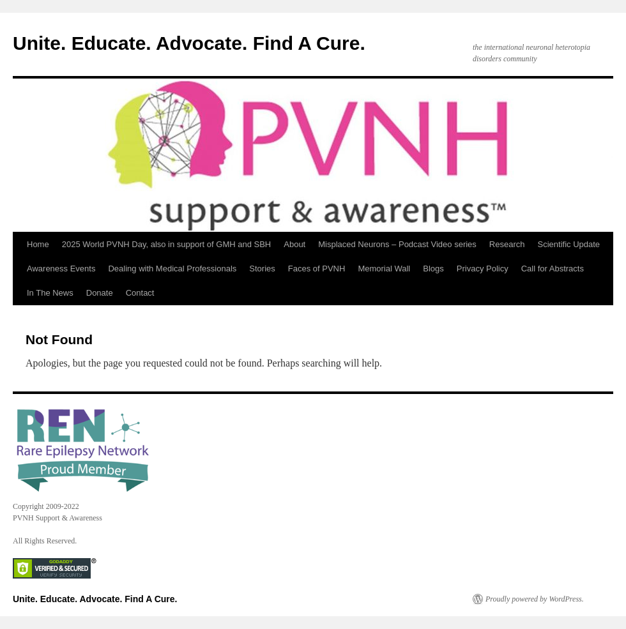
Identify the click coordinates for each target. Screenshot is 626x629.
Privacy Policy (482, 268)
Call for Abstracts (552, 268)
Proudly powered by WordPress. (534, 599)
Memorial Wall (384, 268)
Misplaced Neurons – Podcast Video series (397, 244)
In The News (50, 293)
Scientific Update (569, 244)
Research (507, 244)
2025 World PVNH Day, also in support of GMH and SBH (166, 244)
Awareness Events (61, 268)
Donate (99, 293)
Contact (140, 293)
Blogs (433, 268)
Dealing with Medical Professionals (172, 268)
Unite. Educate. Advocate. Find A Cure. (189, 43)
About (294, 244)
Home (38, 244)
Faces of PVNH (317, 268)
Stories (262, 268)
